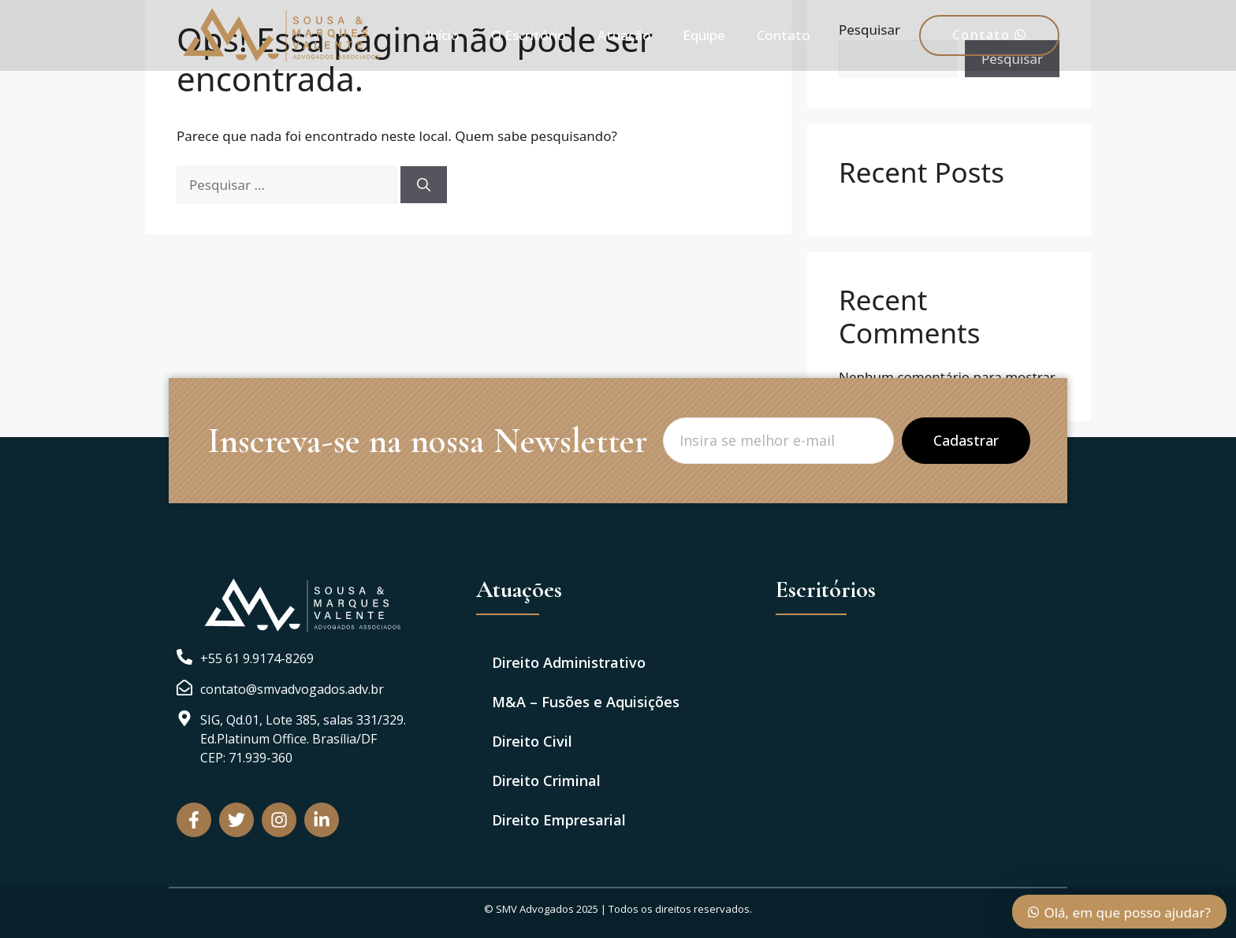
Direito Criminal (546, 780)
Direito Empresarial (559, 819)
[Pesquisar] (423, 185)
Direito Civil (532, 741)
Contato (783, 35)
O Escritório (528, 35)
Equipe (704, 35)
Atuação (624, 35)
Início (443, 35)
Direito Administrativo (569, 662)
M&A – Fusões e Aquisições (585, 701)
